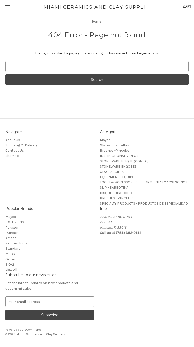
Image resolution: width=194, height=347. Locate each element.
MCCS (10, 254)
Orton (10, 259)
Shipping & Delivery (21, 145)
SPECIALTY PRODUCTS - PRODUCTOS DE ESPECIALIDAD (144, 203)
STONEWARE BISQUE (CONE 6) (124, 161)
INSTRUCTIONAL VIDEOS (119, 156)
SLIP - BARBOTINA (114, 187)
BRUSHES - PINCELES (117, 198)
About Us (12, 140)
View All (11, 270)
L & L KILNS (14, 222)
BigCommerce (32, 329)
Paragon (12, 227)
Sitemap (12, 156)
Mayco (105, 140)
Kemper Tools (16, 243)
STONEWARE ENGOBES (118, 166)
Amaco (11, 238)
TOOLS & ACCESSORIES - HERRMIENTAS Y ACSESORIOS (143, 182)
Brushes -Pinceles (115, 150)
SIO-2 (9, 264)
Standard (13, 248)
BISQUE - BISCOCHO (116, 193)
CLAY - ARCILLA (112, 172)
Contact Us (14, 150)
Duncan (11, 233)
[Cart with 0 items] (187, 7)
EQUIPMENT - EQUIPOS (118, 177)
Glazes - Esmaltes (114, 145)
